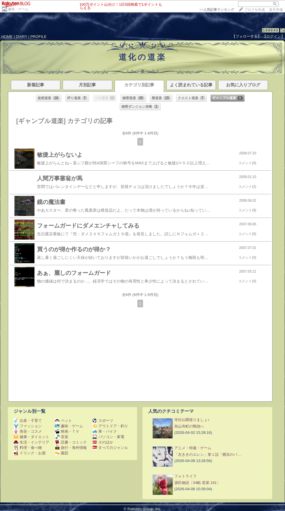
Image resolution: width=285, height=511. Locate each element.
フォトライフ (185, 476)
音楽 (61, 437)
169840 (270, 30)
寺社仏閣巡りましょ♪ (192, 420)
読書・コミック (71, 442)
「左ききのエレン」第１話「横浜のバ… (207, 454)
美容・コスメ (28, 431)
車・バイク (104, 431)
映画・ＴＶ (67, 431)
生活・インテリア (31, 442)
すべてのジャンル (110, 447)
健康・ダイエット (31, 437)
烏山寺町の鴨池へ (189, 426)
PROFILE (38, 36)
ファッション (28, 426)
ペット (63, 420)
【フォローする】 (246, 36)
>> (216, 10)
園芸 (61, 453)
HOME (7, 36)
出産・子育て (28, 420)
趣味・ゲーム (18, 9)
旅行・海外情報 (71, 447)
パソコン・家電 (108, 437)
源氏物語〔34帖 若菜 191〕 (197, 483)
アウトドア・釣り (110, 426)
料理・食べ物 (28, 447)
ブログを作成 (254, 10)
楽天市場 (276, 10)
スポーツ (102, 420)
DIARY (21, 36)
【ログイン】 (274, 36)
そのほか (102, 442)
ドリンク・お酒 (30, 453)
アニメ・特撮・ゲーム (192, 448)
